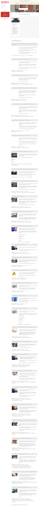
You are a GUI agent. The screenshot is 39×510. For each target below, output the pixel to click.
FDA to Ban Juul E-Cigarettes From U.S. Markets (19, 308)
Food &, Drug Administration (32, 192)
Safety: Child (20, 366)
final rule (21, 81)
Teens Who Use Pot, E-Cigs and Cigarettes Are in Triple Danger (22, 404)
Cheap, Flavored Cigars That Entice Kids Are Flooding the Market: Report (23, 169)
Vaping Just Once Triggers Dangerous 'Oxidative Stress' (20, 487)
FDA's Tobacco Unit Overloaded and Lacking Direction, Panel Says (22, 225)
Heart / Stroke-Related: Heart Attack (27, 466)
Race (12, 116)
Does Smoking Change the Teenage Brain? (18, 196)
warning (26, 275)
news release (21, 263)
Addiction (28, 147)
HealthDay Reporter (21, 318)
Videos (25, 10)
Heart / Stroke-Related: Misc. (15, 467)
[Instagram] (5, 10)
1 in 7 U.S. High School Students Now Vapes (19, 244)
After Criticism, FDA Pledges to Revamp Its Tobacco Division (21, 211)
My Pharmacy (3, 4)
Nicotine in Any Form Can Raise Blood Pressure (15, 24)
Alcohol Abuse (23, 465)
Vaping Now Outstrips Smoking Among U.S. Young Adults (21, 120)
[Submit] (29, 9)
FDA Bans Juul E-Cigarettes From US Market (19, 295)
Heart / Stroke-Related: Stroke (22, 467)
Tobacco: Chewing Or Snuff (19, 71)
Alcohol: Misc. (27, 465)
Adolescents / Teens (14, 147)
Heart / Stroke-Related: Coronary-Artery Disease (17, 466)
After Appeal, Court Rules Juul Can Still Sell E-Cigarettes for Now (22, 282)
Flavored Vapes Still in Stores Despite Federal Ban (20, 354)
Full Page (27, 55)
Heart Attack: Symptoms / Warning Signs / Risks (17, 500)
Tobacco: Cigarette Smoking (26, 116)
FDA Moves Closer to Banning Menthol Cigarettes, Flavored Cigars (22, 151)
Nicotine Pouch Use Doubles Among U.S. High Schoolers (21, 59)
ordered (32, 298)
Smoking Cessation (16, 116)
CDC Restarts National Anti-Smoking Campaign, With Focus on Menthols (23, 104)
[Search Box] (23, 9)
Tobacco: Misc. (32, 116)
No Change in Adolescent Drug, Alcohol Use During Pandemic (22, 438)
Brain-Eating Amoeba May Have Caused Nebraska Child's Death (22, 257)
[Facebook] (4, 10)
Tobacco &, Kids (31, 55)
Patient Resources (3, 6)
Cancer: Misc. (22, 499)
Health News (21, 10)
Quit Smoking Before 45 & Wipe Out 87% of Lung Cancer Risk (21, 370)
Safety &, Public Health (27, 365)
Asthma (29, 253)
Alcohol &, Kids (19, 465)
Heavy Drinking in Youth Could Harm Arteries (19, 453)
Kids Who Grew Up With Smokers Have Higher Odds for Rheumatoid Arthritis (24, 471)
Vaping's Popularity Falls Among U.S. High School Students (21, 135)
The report (20, 174)
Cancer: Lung (23, 253)
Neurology (18, 207)
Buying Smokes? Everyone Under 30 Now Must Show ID (20, 75)
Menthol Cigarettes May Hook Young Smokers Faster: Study (21, 341)
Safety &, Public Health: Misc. (15, 366)
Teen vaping (20, 247)
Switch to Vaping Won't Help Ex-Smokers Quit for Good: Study (22, 387)
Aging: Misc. (19, 499)
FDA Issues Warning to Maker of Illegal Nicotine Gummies (21, 270)
